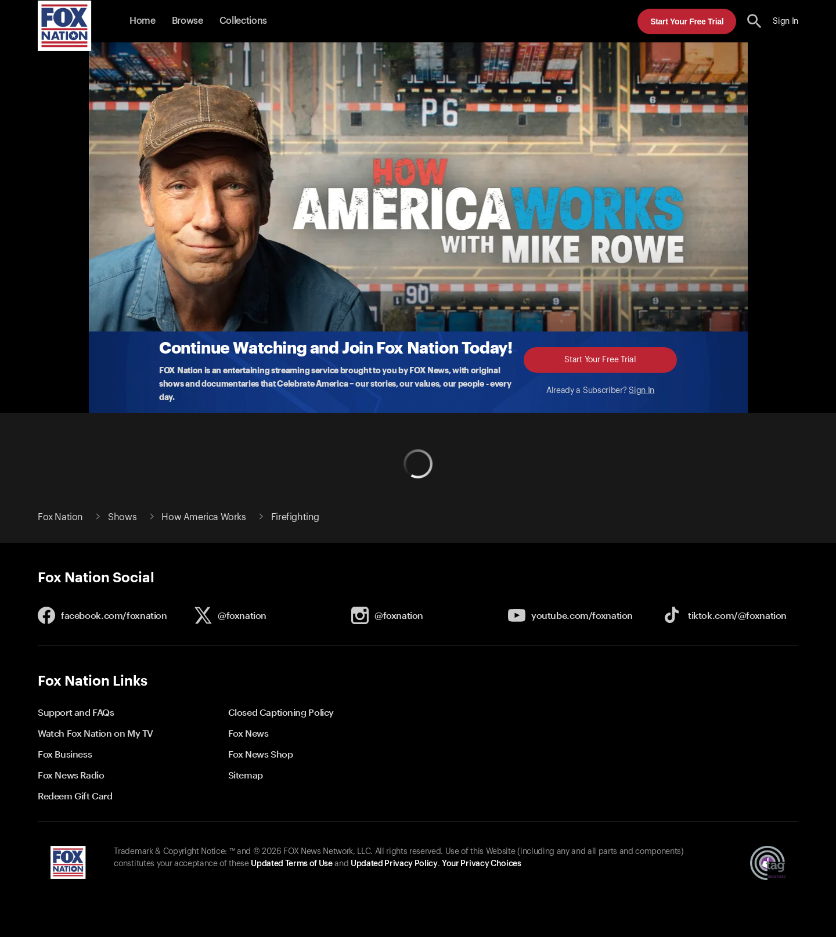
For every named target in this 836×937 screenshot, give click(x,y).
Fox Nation (60, 517)
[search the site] (754, 21)
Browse (187, 21)
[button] (754, 21)
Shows (122, 517)
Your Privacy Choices (481, 864)
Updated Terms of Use (291, 864)
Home (142, 21)
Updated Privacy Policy (394, 864)
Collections (243, 21)
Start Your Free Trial (686, 21)
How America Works (203, 517)
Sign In (641, 391)
